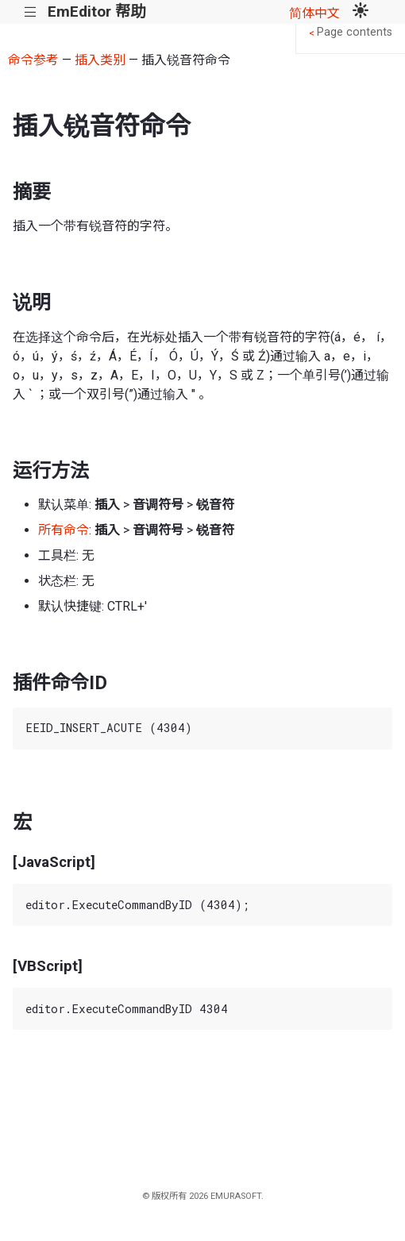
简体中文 (314, 13)
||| (30, 12)
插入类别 (100, 59)
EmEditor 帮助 (96, 11)
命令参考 (33, 59)
